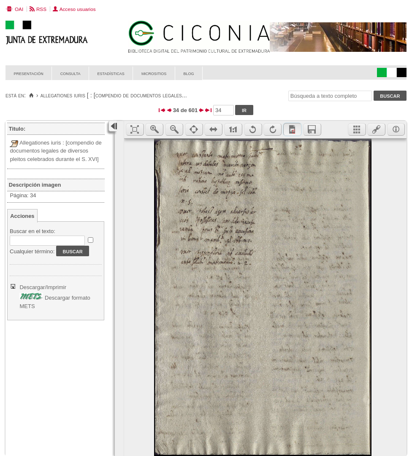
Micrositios (154, 73)
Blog (188, 73)
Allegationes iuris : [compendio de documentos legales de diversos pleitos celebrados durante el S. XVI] (55, 150)
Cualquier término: (32, 251)
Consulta (70, 73)
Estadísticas (111, 73)
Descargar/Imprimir (42, 287)
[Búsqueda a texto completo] (330, 96)
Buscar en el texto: (32, 231)
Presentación (28, 73)
